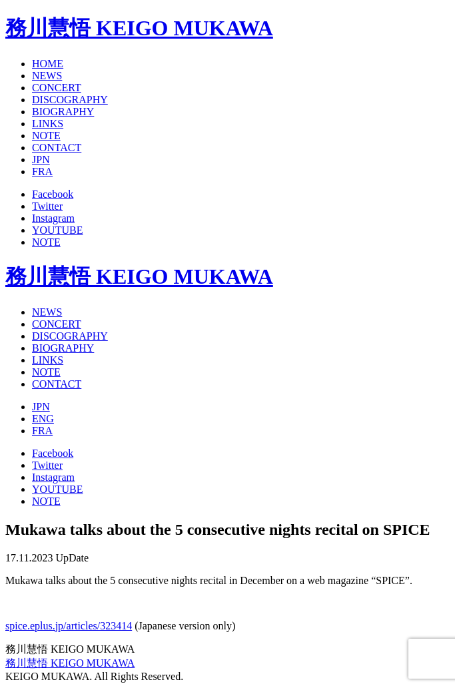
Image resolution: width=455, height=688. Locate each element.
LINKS (47, 123)
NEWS (47, 75)
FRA (42, 171)
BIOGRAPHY (63, 111)
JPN (41, 159)
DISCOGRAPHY (70, 99)
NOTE (46, 135)
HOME (47, 63)
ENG (43, 418)
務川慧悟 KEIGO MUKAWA (139, 28)
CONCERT (56, 87)
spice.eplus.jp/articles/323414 (68, 625)
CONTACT (56, 147)
